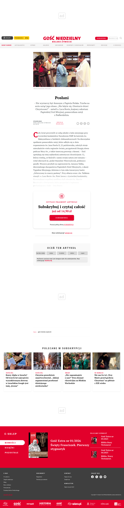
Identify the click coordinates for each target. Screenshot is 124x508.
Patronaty (91, 45)
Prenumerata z (21, 38)
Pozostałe (9, 452)
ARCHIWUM (59, 45)
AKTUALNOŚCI (20, 45)
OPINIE (32, 45)
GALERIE (46, 45)
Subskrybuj (62, 218)
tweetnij (85, 123)
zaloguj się (113, 38)
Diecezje (104, 45)
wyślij (88, 123)
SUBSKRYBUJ (101, 38)
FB (81, 123)
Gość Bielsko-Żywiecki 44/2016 (42, 123)
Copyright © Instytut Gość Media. (99, 494)
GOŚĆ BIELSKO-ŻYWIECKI (44, 332)
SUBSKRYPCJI (69, 225)
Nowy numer (6, 45)
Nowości (9, 443)
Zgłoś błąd (8, 495)
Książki (9, 448)
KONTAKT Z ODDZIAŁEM (75, 45)
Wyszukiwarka (120, 38)
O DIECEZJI (117, 45)
